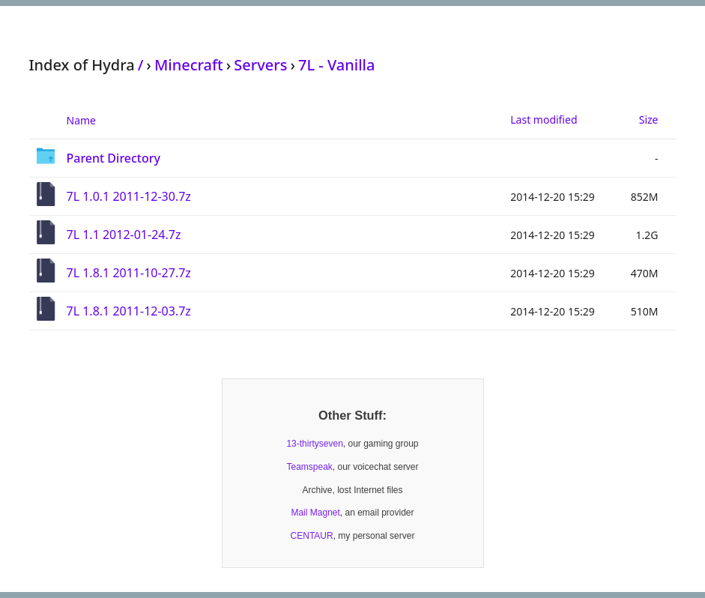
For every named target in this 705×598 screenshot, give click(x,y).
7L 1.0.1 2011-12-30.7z (129, 196)
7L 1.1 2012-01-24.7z (124, 234)
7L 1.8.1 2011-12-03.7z (129, 311)
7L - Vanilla (336, 65)
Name (81, 120)
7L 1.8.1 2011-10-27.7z (129, 273)
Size (649, 119)
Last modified (543, 119)
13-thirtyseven (314, 443)
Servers (260, 65)
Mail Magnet (315, 512)
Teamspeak (309, 467)
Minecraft (188, 65)
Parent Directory (114, 158)
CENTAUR (312, 536)
